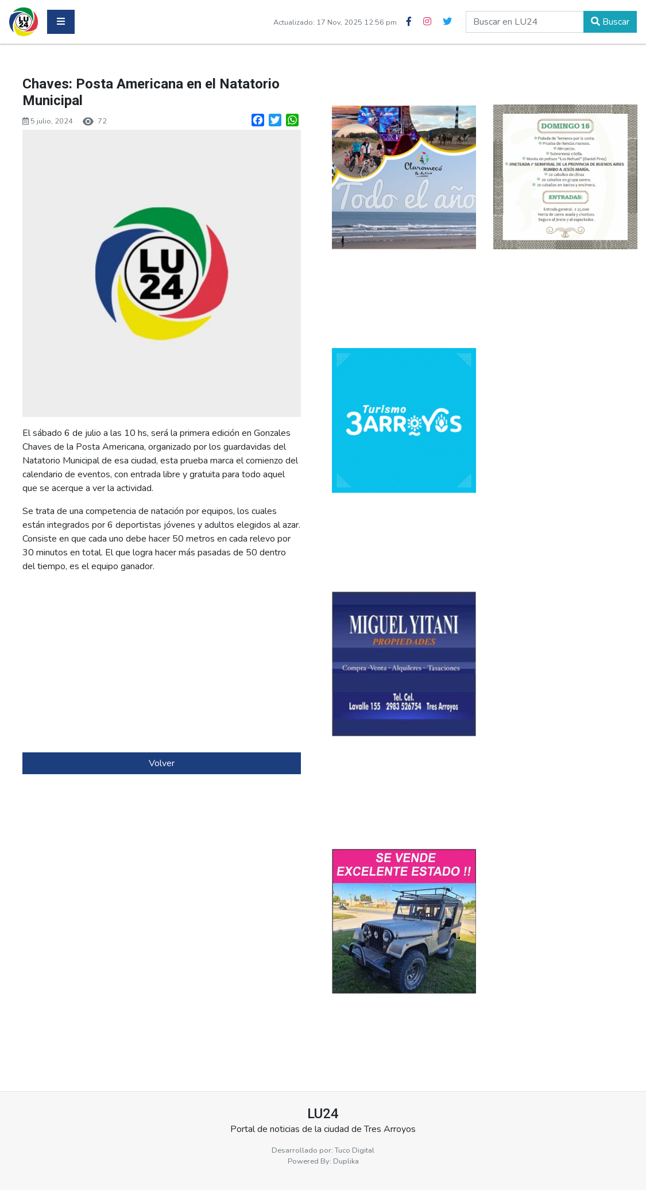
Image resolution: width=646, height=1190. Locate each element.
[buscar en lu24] (525, 22)
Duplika (346, 1161)
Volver (162, 763)
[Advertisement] (161, 662)
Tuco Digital (354, 1150)
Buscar (610, 22)
